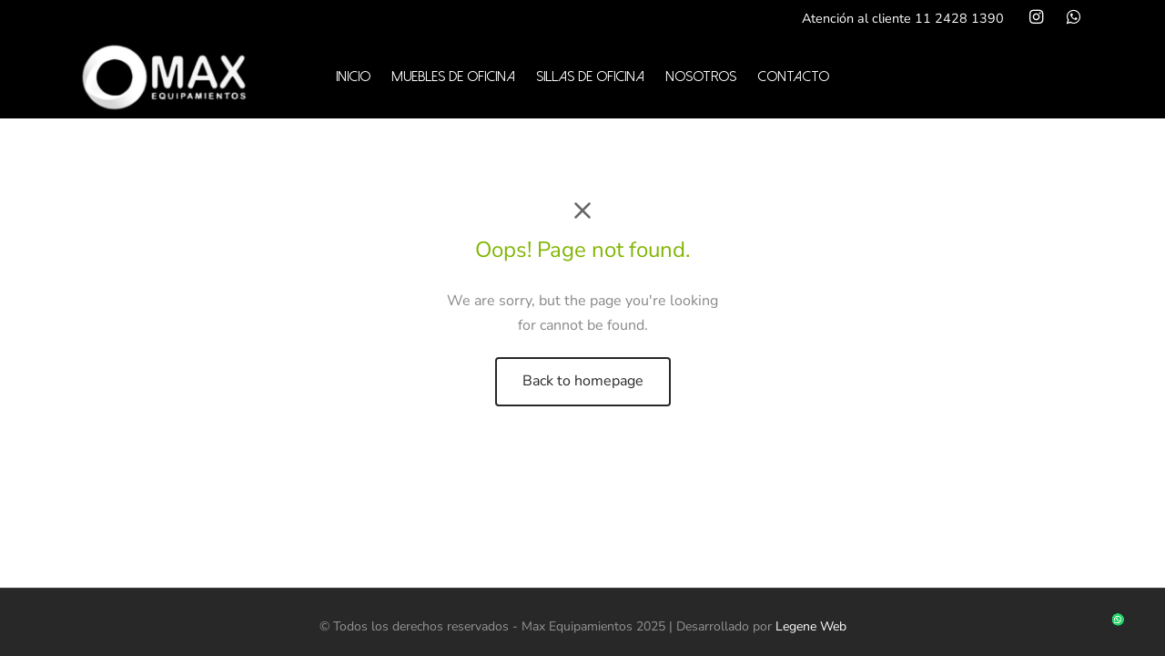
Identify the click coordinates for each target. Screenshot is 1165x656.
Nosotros (700, 76)
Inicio (353, 76)
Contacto (793, 76)
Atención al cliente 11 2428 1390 (903, 18)
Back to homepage (582, 381)
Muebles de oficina (453, 76)
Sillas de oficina (590, 76)
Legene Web (810, 626)
